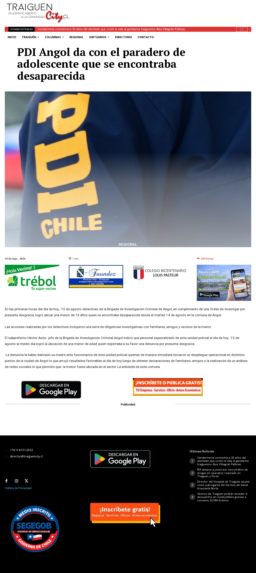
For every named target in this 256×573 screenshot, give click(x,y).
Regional (128, 244)
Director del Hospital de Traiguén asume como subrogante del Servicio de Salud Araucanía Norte (223, 485)
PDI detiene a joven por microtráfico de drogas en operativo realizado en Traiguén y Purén (222, 473)
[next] (245, 29)
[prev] (238, 29)
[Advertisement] (163, 9)
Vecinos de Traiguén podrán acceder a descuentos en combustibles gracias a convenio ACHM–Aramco (222, 497)
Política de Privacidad (18, 488)
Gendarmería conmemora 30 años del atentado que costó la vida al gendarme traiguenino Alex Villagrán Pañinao (111, 29)
